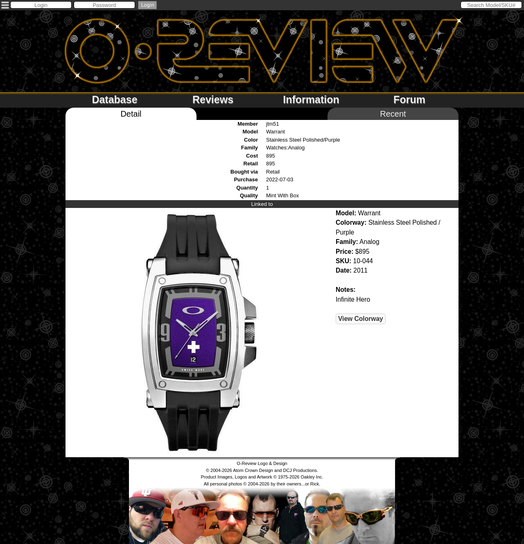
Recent (393, 113)
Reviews (212, 99)
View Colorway (360, 318)
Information (311, 99)
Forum (409, 99)
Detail (130, 113)
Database (114, 99)
